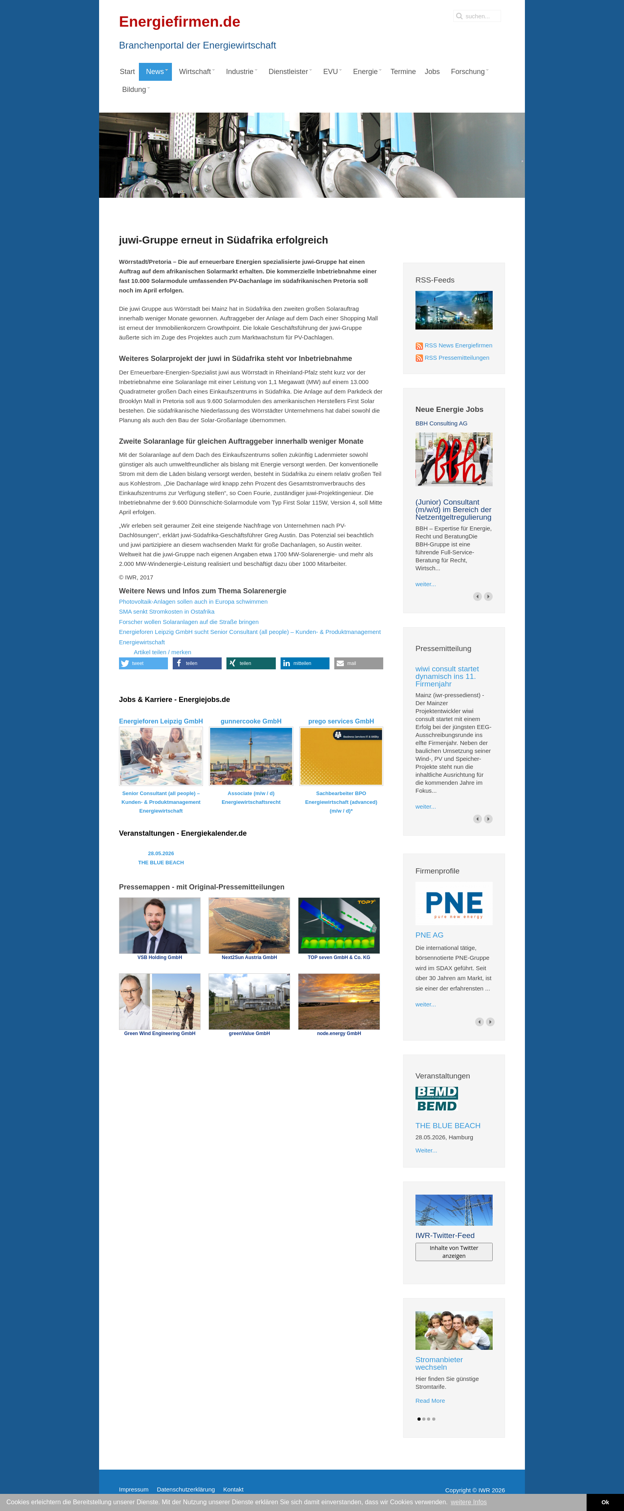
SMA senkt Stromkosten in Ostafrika (166, 611)
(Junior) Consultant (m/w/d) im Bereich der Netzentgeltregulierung (453, 509)
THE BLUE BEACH (448, 1125)
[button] (143, 663)
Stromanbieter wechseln (439, 1363)
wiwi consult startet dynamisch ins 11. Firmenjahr (447, 676)
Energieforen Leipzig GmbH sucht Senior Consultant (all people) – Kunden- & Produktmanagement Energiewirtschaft (250, 636)
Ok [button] (605, 1502)
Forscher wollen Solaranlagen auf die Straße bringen (189, 621)
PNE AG (429, 935)
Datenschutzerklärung (186, 1489)
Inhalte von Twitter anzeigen (454, 1251)
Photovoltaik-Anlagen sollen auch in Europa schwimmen (193, 601)
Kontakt (233, 1489)
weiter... (425, 584)
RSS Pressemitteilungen (457, 357)
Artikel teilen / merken (155, 652)
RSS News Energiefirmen (458, 345)
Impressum (133, 1489)
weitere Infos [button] (469, 1502)
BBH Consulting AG (441, 423)
